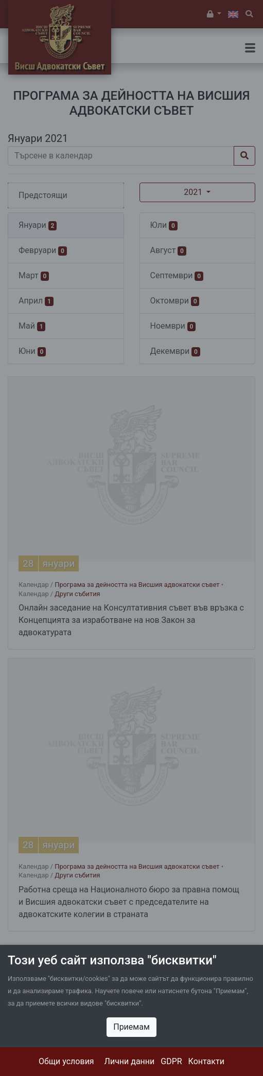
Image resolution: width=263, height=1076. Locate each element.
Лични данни (129, 1061)
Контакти (206, 1061)
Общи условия (66, 1061)
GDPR (171, 1061)
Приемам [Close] (131, 1027)
